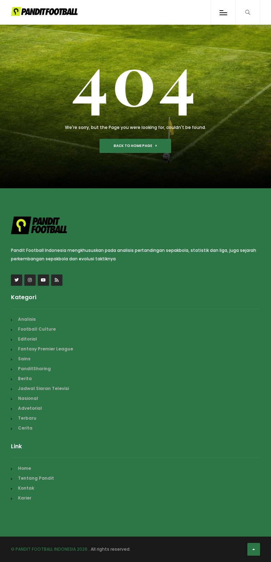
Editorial (27, 339)
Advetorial (30, 408)
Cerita (25, 428)
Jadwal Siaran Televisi (43, 388)
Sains (24, 359)
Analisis (27, 319)
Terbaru (27, 418)
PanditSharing (34, 369)
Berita (25, 378)
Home (24, 468)
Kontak (26, 488)
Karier (24, 498)
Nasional (28, 398)
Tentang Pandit (36, 478)
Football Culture (37, 329)
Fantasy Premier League (45, 349)
